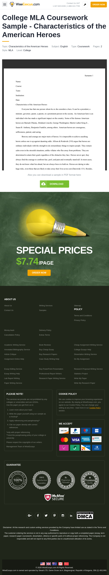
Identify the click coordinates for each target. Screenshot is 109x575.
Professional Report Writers (50, 374)
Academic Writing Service (14, 345)
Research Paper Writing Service (52, 378)
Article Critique (10, 354)
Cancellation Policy (12, 335)
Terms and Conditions (83, 315)
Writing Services (46, 306)
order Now (39, 272)
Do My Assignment (81, 359)
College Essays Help (82, 350)
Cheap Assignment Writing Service (88, 345)
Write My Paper (80, 378)
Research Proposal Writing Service (88, 369)
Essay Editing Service (13, 369)
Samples (42, 310)
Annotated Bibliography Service (17, 350)
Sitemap (77, 306)
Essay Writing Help (12, 374)
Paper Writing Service (13, 383)
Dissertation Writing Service (85, 354)
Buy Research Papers (48, 354)
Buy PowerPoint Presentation (51, 369)
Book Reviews (45, 345)
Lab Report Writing (12, 378)
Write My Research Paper (84, 383)
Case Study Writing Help (49, 359)
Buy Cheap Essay (46, 350)
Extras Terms (44, 335)
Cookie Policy (95, 408)
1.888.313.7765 (73, 6)
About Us (8, 306)
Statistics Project (81, 374)
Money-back (9, 330)
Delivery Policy (45, 330)
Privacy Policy (80, 320)
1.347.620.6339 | (60, 6)
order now (98, 4)
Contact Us (8, 310)
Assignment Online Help (14, 359)
